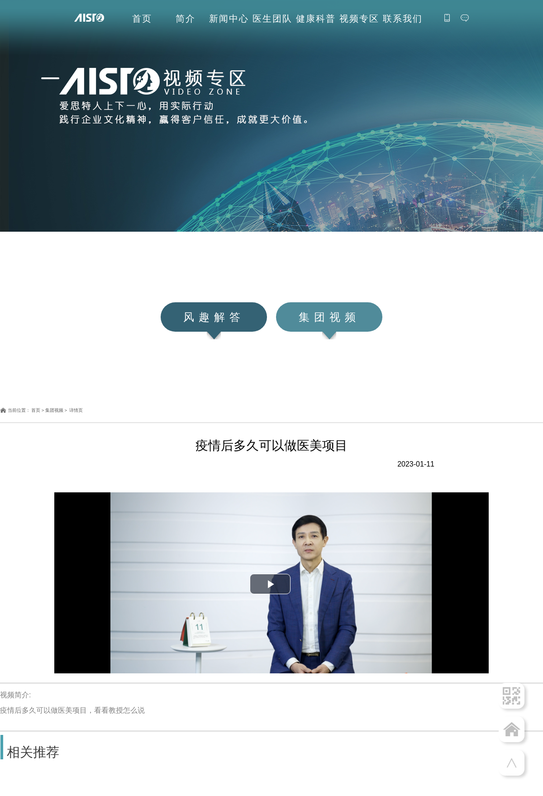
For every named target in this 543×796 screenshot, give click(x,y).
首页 (142, 18)
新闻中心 (229, 18)
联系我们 (403, 18)
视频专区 (359, 18)
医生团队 (272, 18)
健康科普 (316, 18)
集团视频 (54, 410)
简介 (185, 18)
